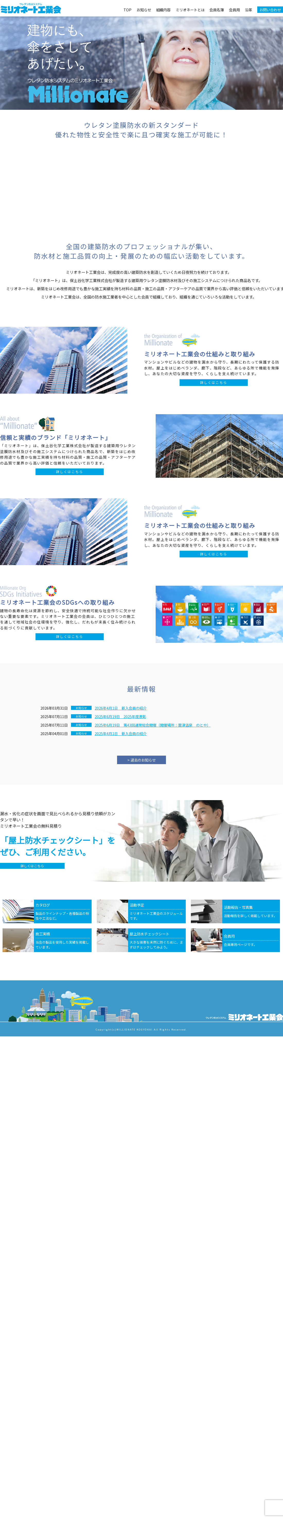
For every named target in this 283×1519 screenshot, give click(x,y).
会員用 (234, 9)
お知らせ (144, 9)
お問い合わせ (270, 9)
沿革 (248, 9)
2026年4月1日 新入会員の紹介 (121, 708)
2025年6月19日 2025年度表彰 (120, 716)
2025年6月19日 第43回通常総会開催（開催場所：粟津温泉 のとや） (152, 725)
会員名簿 (216, 9)
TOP (127, 9)
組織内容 (163, 9)
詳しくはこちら (213, 382)
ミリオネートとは (190, 9)
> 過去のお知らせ (141, 760)
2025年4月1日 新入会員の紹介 (121, 733)
